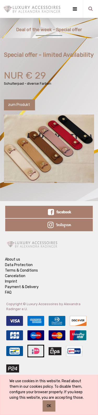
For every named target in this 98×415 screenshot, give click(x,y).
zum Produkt (19, 105)
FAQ (8, 292)
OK (49, 406)
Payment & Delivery (22, 287)
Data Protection (19, 265)
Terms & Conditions (21, 270)
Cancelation (15, 276)
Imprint (11, 281)
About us (12, 259)
